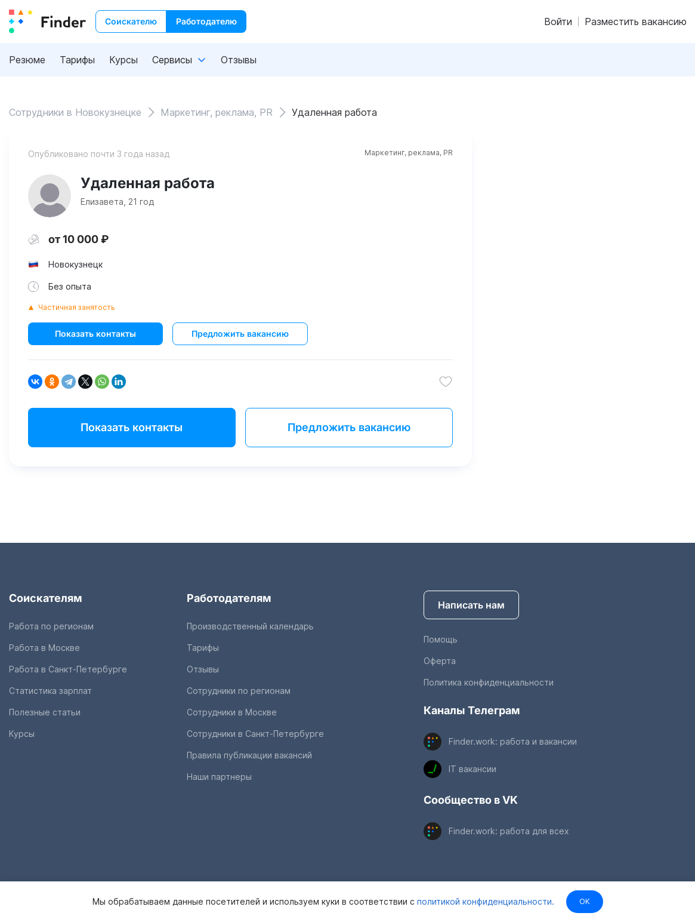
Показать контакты (95, 333)
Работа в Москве (44, 648)
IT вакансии (472, 769)
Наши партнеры (219, 777)
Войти (558, 21)
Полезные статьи (45, 712)
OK (584, 901)
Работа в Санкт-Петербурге (68, 669)
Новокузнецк (75, 264)
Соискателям (45, 598)
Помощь (441, 639)
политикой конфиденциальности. (484, 901)
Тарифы (77, 60)
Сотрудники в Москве (232, 712)
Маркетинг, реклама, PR (409, 152)
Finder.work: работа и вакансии (513, 741)
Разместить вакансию (636, 21)
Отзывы (239, 60)
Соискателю (131, 21)
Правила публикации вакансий (249, 755)
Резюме (27, 60)
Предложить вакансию (240, 333)
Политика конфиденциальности (489, 682)
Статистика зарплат (50, 691)
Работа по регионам (51, 626)
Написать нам (471, 605)
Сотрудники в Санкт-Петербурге (255, 734)
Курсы (123, 60)
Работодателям (229, 598)
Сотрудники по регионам (239, 691)
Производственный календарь (250, 626)
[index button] (47, 21)
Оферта (440, 661)
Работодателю (206, 21)
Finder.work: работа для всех (509, 831)
